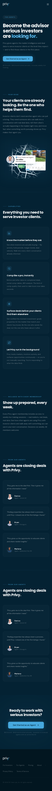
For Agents (20, 765)
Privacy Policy (8, 771)
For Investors (8, 765)
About (39, 765)
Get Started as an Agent (17, 59)
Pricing (30, 765)
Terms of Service (23, 771)
